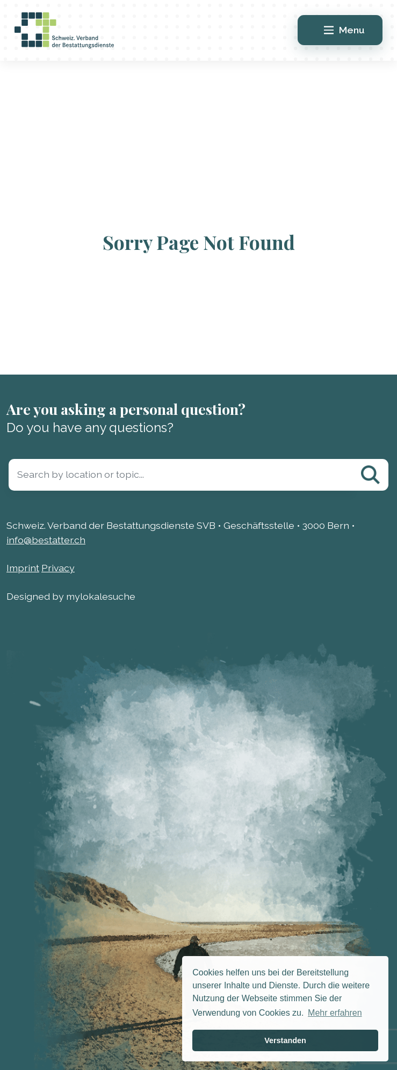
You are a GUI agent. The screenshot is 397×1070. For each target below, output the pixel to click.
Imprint (22, 567)
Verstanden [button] (285, 1040)
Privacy (58, 567)
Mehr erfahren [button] (335, 1012)
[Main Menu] (340, 30)
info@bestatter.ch (45, 539)
